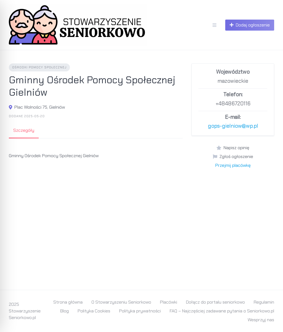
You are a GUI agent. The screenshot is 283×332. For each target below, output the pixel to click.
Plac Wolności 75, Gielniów (39, 107)
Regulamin (264, 302)
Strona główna (68, 302)
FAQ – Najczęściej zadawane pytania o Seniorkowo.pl (222, 311)
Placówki (168, 302)
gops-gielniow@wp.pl (233, 125)
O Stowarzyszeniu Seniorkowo (121, 302)
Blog (64, 311)
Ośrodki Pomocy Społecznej (39, 67)
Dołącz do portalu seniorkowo (215, 302)
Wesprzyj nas (261, 320)
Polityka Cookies (94, 311)
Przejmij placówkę (233, 165)
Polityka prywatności (140, 311)
